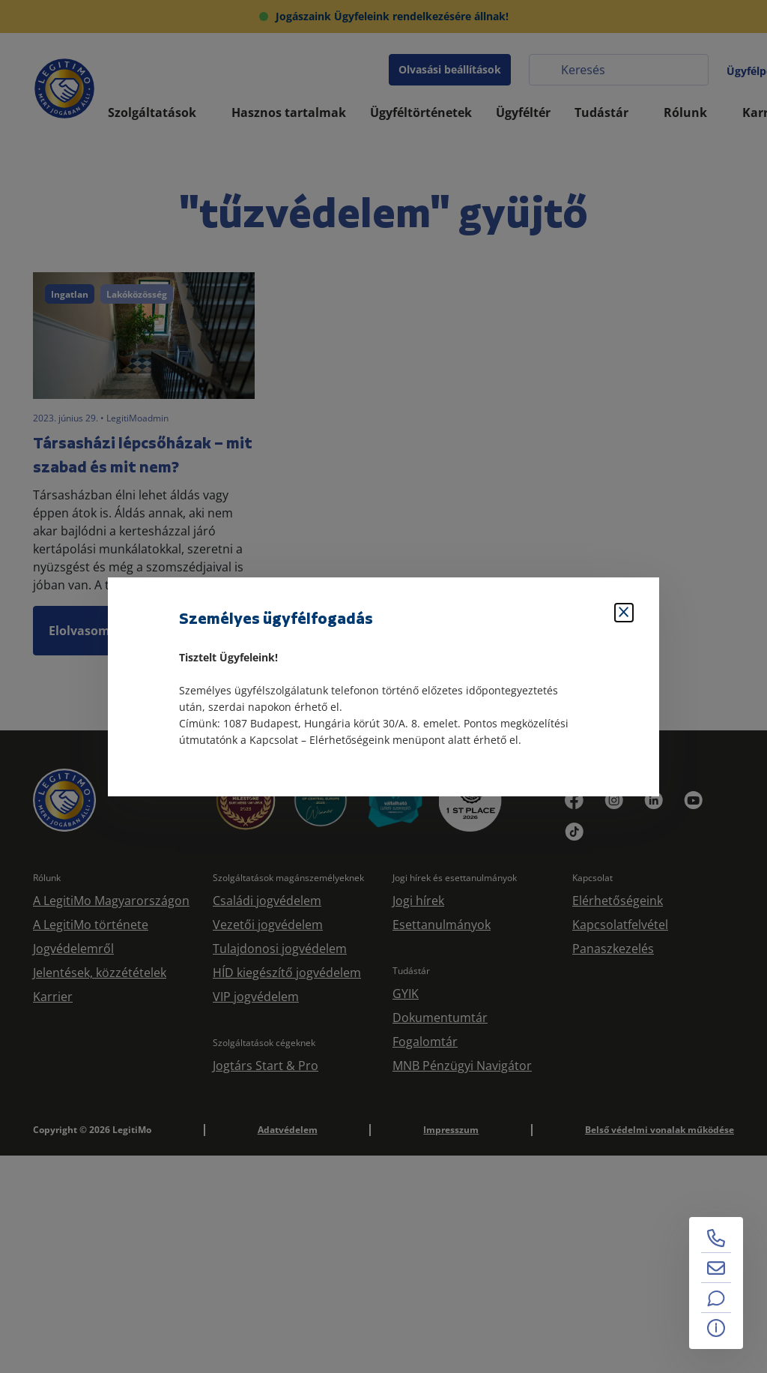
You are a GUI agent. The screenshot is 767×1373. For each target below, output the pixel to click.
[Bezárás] (624, 613)
